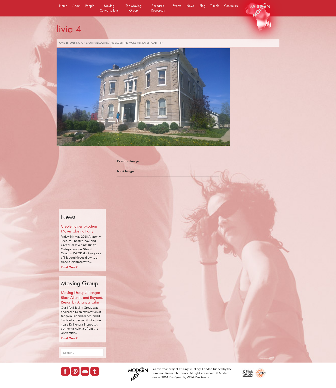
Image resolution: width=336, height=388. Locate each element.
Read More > (69, 267)
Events (177, 5)
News (190, 5)
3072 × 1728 (84, 42)
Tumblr (214, 5)
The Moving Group (133, 8)
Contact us (231, 5)
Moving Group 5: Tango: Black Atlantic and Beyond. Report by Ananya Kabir (82, 297)
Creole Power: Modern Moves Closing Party (79, 229)
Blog (202, 5)
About (76, 5)
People (89, 5)
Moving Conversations (109, 8)
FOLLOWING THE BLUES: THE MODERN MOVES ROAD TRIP (127, 42)
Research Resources (158, 8)
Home (63, 5)
